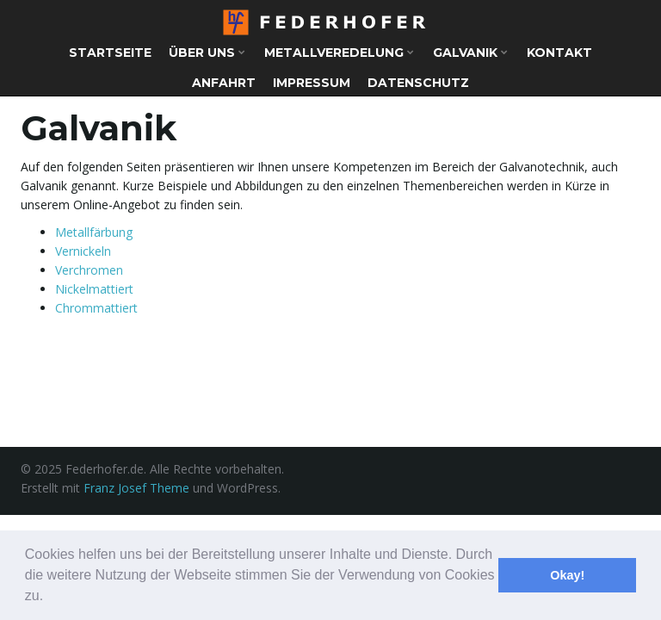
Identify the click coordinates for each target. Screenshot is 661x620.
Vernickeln (83, 251)
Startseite (110, 52)
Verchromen (89, 270)
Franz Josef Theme (136, 488)
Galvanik (470, 52)
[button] (50, 597)
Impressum (311, 82)
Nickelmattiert (94, 289)
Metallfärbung (94, 232)
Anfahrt (224, 82)
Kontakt (559, 52)
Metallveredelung (339, 52)
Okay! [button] (567, 575)
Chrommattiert (96, 308)
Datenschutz (418, 82)
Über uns (207, 52)
